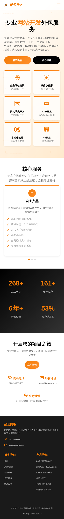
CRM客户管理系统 (44, 472)
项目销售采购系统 (43, 490)
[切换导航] (58, 5)
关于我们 (8, 478)
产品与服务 (9, 467)
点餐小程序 (41, 478)
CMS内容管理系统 (44, 461)
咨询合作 (17, 60)
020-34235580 (16, 383)
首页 (6, 461)
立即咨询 (32, 364)
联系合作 (8, 484)
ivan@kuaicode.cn (48, 383)
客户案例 (8, 472)
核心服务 (46, 60)
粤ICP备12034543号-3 (32, 514)
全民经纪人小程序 (43, 484)
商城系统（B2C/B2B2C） (47, 467)
